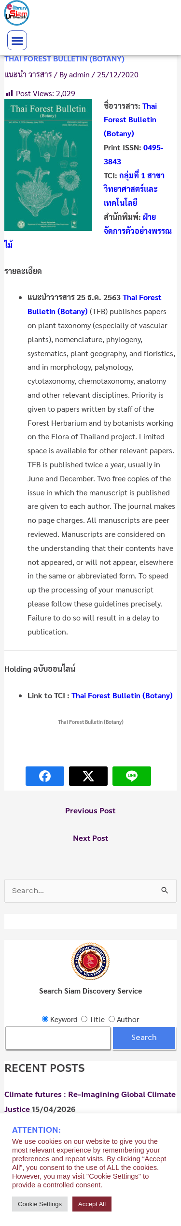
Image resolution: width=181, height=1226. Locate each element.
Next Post (90, 838)
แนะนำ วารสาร (28, 74)
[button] (17, 40)
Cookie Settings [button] (40, 1204)
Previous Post (90, 811)
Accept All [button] (92, 1204)
